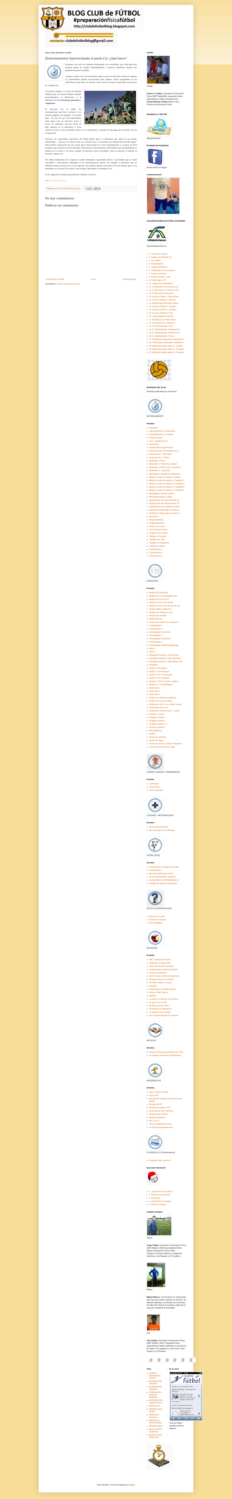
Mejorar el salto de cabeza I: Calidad (164, 477)
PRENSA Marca (156, 1426)
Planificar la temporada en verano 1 (164, 510)
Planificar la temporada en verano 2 (164, 513)
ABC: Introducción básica (160, 959)
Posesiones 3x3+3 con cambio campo (165, 704)
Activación (153, 428)
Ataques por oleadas (158, 615)
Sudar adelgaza (156, 923)
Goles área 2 (154, 691)
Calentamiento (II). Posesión (161, 434)
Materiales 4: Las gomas (159, 470)
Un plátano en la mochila (159, 1012)
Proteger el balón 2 (157, 721)
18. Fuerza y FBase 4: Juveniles (163, 310)
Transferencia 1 (155, 549)
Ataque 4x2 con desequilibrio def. (163, 596)
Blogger (131, 1485)
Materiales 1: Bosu (157, 461)
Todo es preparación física (160, 1124)
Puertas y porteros (157, 727)
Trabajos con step (156, 539)
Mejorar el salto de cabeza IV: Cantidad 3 (166, 487)
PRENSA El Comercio (154, 1416)
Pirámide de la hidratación (160, 1009)
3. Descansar (154, 1198)
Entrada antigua (129, 279)
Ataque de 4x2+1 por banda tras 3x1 (164, 606)
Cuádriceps (154, 784)
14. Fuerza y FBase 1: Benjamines (164, 296)
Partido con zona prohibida (160, 701)
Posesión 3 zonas (156, 714)
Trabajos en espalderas (159, 543)
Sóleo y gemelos (156, 790)
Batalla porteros (156, 619)
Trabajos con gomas (157, 536)
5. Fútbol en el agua (157, 1204)
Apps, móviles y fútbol (158, 1092)
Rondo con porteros (157, 737)
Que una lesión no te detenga (161, 830)
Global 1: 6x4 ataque (158, 668)
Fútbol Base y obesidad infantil (162, 989)
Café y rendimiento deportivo (161, 966)
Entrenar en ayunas (157, 919)
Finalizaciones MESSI (158, 1114)
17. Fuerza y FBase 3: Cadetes (162, 306)
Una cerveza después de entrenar (163, 1015)
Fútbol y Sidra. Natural (158, 992)
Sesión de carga (156, 740)
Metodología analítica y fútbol (161, 493)
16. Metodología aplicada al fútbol (163, 303)
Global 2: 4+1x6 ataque (159, 671)
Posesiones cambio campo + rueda (164, 711)
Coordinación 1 (155, 870)
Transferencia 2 (155, 553)
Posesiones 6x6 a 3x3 (158, 707)
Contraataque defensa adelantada (163, 645)
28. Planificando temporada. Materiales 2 (166, 342)
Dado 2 (152, 652)
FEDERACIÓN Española (155, 1388)
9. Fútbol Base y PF (157, 280)
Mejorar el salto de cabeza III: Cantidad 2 (166, 484)
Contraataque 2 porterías (159, 632)
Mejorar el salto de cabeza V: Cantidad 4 (166, 490)
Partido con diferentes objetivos (162, 698)
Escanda (153, 986)
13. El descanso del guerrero (161, 293)
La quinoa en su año (158, 1002)
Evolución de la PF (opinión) (161, 1111)
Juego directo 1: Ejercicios (160, 454)
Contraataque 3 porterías (159, 639)
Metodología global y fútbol (160, 497)
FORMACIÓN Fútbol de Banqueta (155, 1394)
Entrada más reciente (55, 279)
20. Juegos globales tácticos (161, 316)
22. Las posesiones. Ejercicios (162, 323)
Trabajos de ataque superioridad (163, 883)
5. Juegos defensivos (158, 267)
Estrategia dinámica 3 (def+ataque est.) (166, 661)
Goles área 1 (154, 688)
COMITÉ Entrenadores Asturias (155, 1375)
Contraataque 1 (155, 625)
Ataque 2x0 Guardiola (158, 592)
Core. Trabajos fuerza (158, 441)
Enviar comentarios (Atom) (68, 284)
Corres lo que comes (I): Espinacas (164, 976)
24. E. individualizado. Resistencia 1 (164, 329)
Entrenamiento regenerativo (161, 447)
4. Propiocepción (156, 264)
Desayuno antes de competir (161, 979)
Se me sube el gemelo (158, 827)
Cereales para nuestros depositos (163, 969)
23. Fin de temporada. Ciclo (161, 326)
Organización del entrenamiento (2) (164, 503)
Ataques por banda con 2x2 (161, 612)
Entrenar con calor (157, 916)
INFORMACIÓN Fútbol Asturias (156, 1401)
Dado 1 (152, 648)
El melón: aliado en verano (160, 982)
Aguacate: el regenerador (160, 963)
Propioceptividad (156, 520)
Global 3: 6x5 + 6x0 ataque (160, 675)
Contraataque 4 (155, 642)
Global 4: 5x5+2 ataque (159, 678)
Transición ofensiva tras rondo (162, 747)
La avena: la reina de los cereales (163, 999)
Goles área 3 (154, 694)
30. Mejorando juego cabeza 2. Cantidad (166, 349)
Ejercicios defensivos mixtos (161, 873)
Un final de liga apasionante (161, 1127)
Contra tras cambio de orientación (163, 622)
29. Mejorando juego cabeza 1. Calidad (166, 346)
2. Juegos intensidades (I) (160, 257)
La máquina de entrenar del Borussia (165, 1055)
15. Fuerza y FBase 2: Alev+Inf (162, 300)
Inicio (93, 279)
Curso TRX (154, 1095)
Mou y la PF (154, 1121)
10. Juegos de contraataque (161, 283)
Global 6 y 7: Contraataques (161, 684)
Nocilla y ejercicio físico (159, 1005)
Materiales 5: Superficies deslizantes (164, 474)
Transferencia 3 (155, 556)
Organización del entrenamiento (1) (164, 500)
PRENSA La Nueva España (155, 1421)
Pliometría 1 (154, 516)
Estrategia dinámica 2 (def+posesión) (165, 658)
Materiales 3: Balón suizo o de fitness (165, 467)
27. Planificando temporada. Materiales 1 (166, 339)
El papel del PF (155, 1104)
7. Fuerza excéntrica (158, 273)
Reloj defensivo (155, 730)
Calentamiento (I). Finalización (162, 431)
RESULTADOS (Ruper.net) (155, 1436)
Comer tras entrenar (157, 973)
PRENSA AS (154, 1406)
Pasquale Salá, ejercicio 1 (160, 1160)
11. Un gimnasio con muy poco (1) (164, 287)
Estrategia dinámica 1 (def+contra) (164, 655)
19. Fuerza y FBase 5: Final (161, 313)
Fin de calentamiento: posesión (162, 877)
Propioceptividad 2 (157, 523)
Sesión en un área (157, 526)
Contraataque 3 (155, 635)
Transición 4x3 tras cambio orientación (165, 743)
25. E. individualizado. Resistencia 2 (164, 333)
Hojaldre (152, 996)
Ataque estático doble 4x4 (160, 609)
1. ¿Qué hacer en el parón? (161, 1191)
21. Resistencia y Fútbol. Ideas (162, 320)
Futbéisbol (153, 665)
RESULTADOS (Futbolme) (155, 1430)
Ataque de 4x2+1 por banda (161, 602)
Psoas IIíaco (154, 787)
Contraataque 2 (155, 629)
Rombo (152, 734)
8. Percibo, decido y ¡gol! (159, 277)
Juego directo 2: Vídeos (159, 457)
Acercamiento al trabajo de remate (164, 867)
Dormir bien (154, 444)
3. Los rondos (155, 260)
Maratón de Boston (157, 1117)
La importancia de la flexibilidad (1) (164, 880)
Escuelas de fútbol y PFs (159, 1107)
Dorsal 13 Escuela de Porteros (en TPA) (166, 1052)
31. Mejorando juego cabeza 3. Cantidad (166, 352)
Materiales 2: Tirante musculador (163, 464)
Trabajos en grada (157, 546)
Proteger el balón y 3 (158, 724)
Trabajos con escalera (158, 533)
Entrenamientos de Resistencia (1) (164, 451)
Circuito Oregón (156, 438)
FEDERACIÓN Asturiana (155, 1382)
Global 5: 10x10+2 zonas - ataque (163, 681)
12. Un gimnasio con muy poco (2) (164, 290)
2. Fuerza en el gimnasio (159, 1195)
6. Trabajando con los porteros (162, 270)
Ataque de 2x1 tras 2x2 (159, 599)
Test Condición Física (158, 529)
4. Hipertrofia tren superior (160, 1201)
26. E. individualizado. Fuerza (161, 336)
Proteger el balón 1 (157, 717)
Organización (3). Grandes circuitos (164, 506)
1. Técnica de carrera (158, 254)
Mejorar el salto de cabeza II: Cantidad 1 (166, 480)
